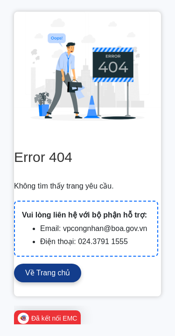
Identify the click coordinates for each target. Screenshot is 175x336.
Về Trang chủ (47, 273)
